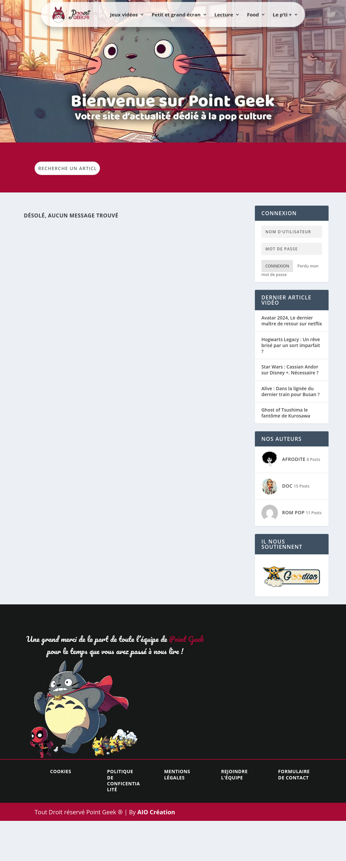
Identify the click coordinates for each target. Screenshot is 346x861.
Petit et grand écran (176, 14)
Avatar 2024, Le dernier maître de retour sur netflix (291, 321)
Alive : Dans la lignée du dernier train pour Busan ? (290, 391)
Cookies (60, 771)
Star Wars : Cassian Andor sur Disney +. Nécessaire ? (290, 370)
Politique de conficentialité (123, 780)
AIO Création (155, 812)
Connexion (277, 266)
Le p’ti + (282, 14)
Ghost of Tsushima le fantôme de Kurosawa (285, 413)
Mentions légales (177, 774)
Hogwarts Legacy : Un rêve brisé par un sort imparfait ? (290, 345)
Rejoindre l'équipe (234, 774)
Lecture (223, 14)
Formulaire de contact (294, 774)
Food (253, 14)
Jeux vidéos (123, 14)
